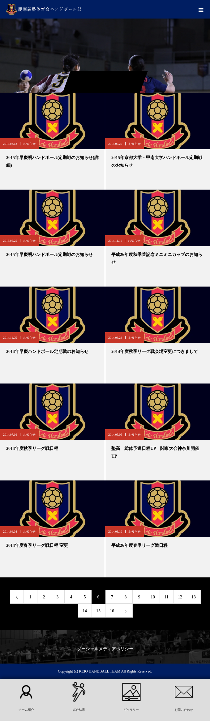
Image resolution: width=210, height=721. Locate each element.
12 (180, 597)
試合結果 (79, 709)
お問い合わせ (183, 709)
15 (98, 611)
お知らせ (29, 143)
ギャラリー (131, 709)
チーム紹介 (26, 709)
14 (85, 611)
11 (166, 597)
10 (153, 597)
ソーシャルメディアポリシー (105, 649)
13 (193, 597)
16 (112, 611)
